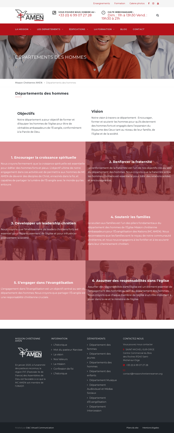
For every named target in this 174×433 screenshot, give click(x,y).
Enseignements (101, 3)
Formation (119, 3)
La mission (59, 364)
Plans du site (132, 427)
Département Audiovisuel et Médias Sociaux (100, 389)
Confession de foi (63, 368)
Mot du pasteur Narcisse (68, 349)
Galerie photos (137, 3)
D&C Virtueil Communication (40, 427)
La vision (58, 354)
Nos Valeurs (60, 359)
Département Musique (103, 380)
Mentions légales (151, 427)
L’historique (60, 344)
